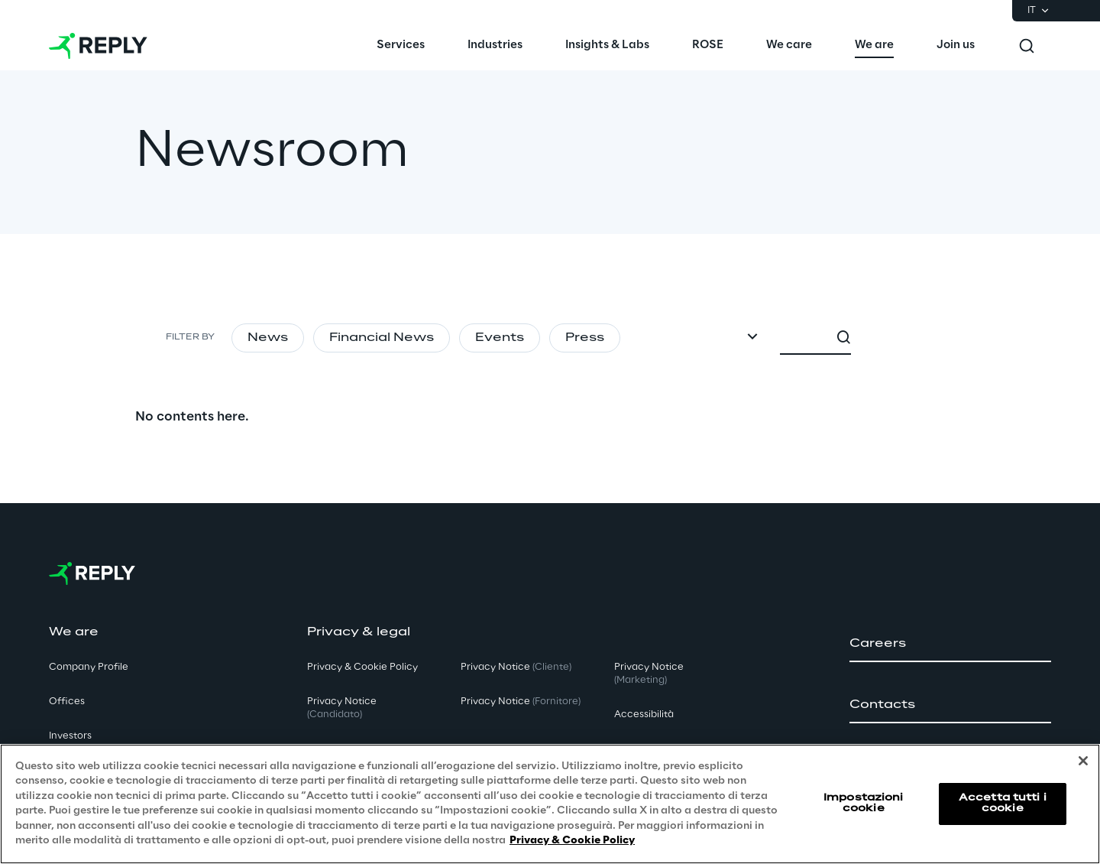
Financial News (381, 338)
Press (584, 338)
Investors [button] (70, 736)
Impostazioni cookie (863, 803)
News (267, 338)
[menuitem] (401, 45)
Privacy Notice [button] (342, 708)
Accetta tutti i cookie (1003, 803)
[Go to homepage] (98, 45)
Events (499, 338)
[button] (950, 643)
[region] (550, 804)
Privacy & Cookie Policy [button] (362, 667)
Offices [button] (67, 701)
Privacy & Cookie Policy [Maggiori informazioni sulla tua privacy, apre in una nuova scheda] (572, 840)
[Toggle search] (1026, 45)
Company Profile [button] (88, 667)
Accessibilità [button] (644, 714)
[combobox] (891, 338)
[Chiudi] (1083, 761)
